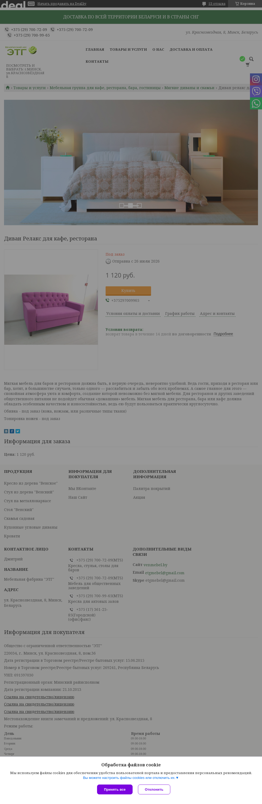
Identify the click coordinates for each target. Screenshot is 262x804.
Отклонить (154, 789)
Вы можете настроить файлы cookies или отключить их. (129, 778)
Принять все (115, 789)
